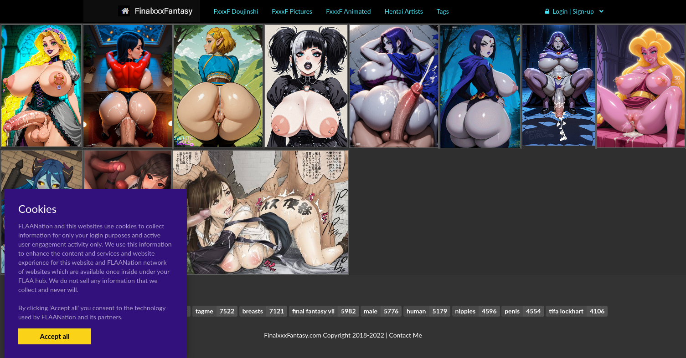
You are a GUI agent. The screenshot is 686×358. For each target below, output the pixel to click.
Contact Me (405, 335)
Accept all (54, 336)
